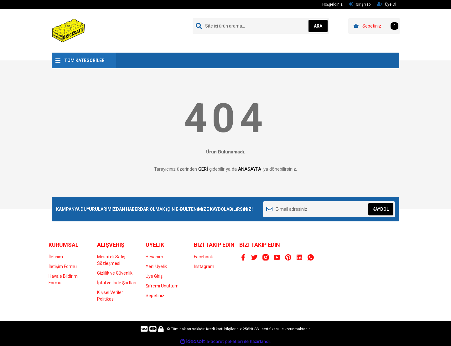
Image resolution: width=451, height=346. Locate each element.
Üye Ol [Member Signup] (386, 4)
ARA (315, 25)
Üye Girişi (154, 276)
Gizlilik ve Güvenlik (114, 273)
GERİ (203, 169)
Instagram (204, 266)
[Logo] (68, 30)
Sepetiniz (155, 295)
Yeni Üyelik (156, 266)
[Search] (261, 26)
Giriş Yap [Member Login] (360, 4)
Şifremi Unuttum (162, 285)
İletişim (56, 256)
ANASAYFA (249, 169)
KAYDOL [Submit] (380, 209)
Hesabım (154, 256)
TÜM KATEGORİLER (84, 60)
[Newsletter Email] (329, 209)
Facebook (203, 256)
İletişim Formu (63, 266)
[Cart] (374, 26)
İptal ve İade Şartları (116, 282)
